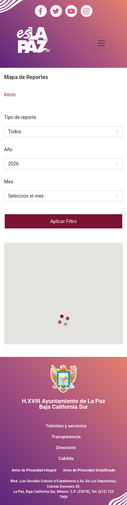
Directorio (66, 447)
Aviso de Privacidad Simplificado (89, 470)
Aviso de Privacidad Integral (34, 470)
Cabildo (66, 458)
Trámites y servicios (66, 425)
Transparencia (66, 436)
